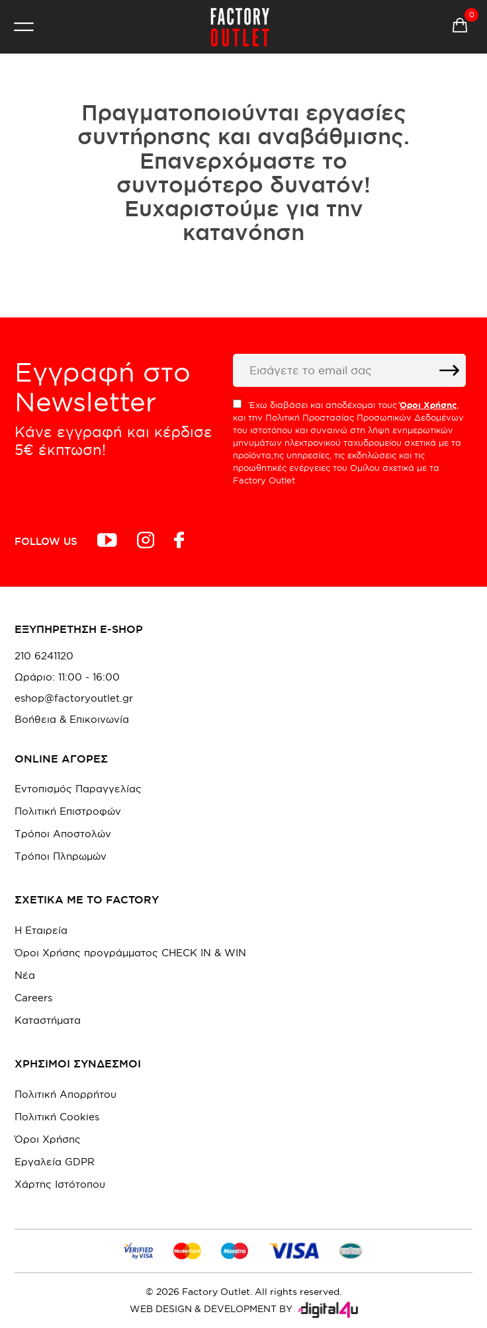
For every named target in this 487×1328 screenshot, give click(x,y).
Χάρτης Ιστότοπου (60, 1184)
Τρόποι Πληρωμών (61, 856)
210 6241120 (44, 656)
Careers (33, 997)
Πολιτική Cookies (57, 1116)
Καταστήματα (48, 1020)
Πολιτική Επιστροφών (68, 811)
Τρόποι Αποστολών (63, 833)
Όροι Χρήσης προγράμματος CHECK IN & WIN (130, 952)
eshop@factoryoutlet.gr (74, 698)
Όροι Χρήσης (48, 1139)
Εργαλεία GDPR (55, 1161)
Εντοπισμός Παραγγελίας (78, 788)
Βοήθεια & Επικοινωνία (72, 719)
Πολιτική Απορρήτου (65, 1094)
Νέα (25, 975)
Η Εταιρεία (41, 930)
